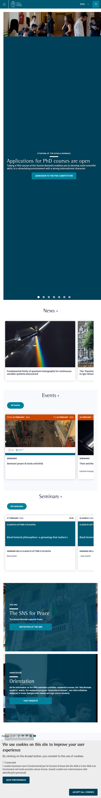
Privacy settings (19, 736)
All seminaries (16, 505)
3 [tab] (48, 297)
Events (50, 395)
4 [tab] (54, 297)
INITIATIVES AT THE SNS (30, 625)
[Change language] (88, 4)
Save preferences (16, 780)
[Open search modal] (95, 4)
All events (15, 405)
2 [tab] (43, 297)
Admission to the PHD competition (54, 176)
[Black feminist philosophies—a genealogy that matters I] (40, 541)
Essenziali (10, 762)
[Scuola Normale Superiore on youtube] (34, 734)
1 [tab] (38, 297)
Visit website (31, 699)
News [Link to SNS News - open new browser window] (50, 311)
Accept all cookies (83, 792)
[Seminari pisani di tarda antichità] (40, 443)
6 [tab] (64, 297)
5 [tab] (59, 297)
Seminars (50, 495)
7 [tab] (69, 297)
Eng (82, 4)
